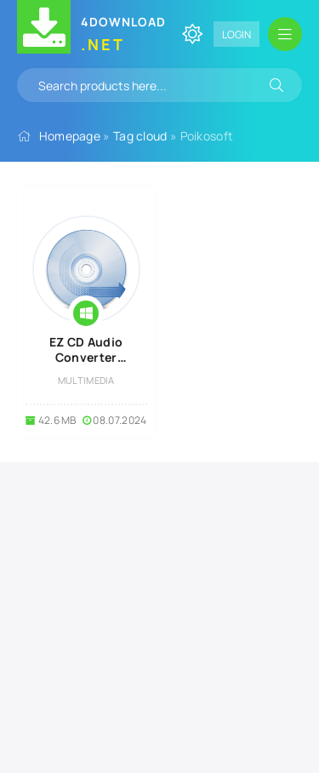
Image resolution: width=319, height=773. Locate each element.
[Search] (276, 85)
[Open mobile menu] (285, 34)
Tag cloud (140, 136)
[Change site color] (192, 34)
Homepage (69, 136)
